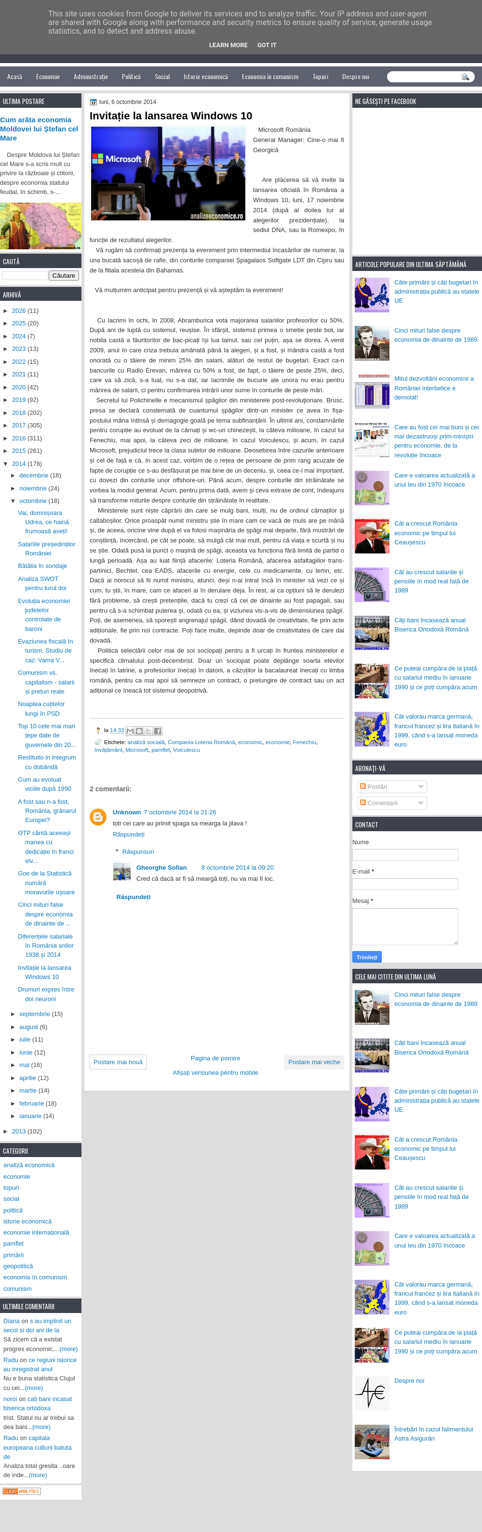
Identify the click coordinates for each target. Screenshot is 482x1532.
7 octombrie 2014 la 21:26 (180, 812)
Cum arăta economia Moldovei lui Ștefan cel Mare (39, 129)
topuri (11, 1187)
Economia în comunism (270, 76)
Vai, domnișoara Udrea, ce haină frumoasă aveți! (43, 522)
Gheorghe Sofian (161, 867)
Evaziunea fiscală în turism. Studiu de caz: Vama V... (45, 651)
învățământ (108, 750)
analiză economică (29, 1165)
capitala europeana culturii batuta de (37, 1447)
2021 (19, 374)
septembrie (35, 1013)
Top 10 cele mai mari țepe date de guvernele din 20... (47, 735)
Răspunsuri (138, 851)
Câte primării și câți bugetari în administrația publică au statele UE (437, 292)
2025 (19, 323)
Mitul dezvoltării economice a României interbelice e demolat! (434, 388)
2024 (19, 336)
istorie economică (27, 1221)
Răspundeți (129, 834)
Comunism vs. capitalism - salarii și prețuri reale (46, 682)
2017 (19, 425)
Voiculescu (186, 750)
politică (13, 1210)
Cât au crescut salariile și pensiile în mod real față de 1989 (431, 581)
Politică (131, 76)
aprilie (28, 1077)
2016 (19, 438)
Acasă (14, 76)
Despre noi (355, 76)
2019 (19, 399)
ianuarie (31, 1116)
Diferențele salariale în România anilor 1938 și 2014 (46, 946)
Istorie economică (206, 76)
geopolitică (18, 1266)
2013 (19, 1131)
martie (28, 1090)
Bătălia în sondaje (42, 565)
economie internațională (36, 1232)
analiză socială (146, 742)
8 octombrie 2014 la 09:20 (237, 867)
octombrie (33, 500)
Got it (267, 45)
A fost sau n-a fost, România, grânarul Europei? (47, 811)
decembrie (34, 475)
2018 (19, 412)
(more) (69, 1348)
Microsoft (136, 750)
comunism (17, 1288)
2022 (19, 361)
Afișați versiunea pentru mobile (215, 1072)
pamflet (160, 750)
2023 (19, 348)
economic (250, 742)
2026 (19, 310)
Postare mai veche (314, 1062)
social (11, 1198)
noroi (10, 1399)
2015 (19, 450)
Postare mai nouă (118, 1062)
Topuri (320, 76)
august (29, 1026)
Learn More (228, 45)
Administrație (91, 76)
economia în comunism (35, 1277)
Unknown (127, 812)
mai (25, 1065)
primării (13, 1255)
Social (162, 76)
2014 (19, 463)
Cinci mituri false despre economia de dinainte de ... (45, 914)
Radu (10, 1360)
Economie (48, 76)
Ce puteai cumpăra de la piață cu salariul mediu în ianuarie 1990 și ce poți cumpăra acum (435, 678)
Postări (373, 786)
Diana (11, 1321)
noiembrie (33, 488)
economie (278, 742)
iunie (26, 1052)
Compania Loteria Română (201, 742)
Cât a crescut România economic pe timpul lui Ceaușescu (425, 533)
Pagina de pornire (216, 1058)
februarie (32, 1103)
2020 (19, 387)
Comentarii (379, 803)
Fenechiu (304, 742)
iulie (25, 1039)
